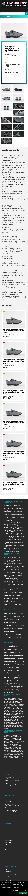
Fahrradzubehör (9, 840)
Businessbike (8, 871)
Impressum (8, 878)
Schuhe (13, 17)
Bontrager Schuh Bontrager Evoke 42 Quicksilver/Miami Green (12, 49)
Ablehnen (23, 890)
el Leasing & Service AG (11, 874)
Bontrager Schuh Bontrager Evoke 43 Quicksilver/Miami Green (13, 392)
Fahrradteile (8, 842)
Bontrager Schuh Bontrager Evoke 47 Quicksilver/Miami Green (13, 484)
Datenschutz (8, 880)
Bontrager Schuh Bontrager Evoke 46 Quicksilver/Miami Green (13, 453)
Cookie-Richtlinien (14, 887)
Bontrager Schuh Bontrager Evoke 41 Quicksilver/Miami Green (13, 361)
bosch (6, 869)
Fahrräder (7, 839)
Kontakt (7, 876)
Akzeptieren (23, 893)
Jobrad (6, 873)
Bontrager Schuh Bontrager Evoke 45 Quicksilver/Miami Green (13, 422)
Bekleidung (7, 17)
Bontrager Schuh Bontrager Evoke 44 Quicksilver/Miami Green (13, 330)
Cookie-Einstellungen (13, 890)
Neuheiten (7, 849)
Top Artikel (7, 826)
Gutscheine (8, 846)
